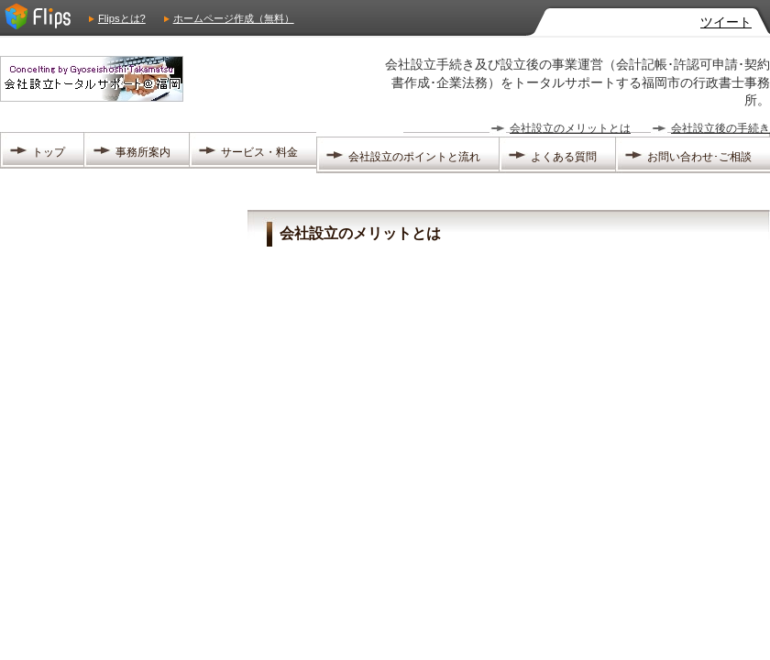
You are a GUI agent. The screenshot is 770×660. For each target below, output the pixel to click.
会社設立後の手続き (720, 128)
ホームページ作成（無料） (233, 18)
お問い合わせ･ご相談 (699, 156)
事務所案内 (143, 152)
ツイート (726, 22)
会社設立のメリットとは (570, 128)
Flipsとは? (122, 18)
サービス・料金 (259, 152)
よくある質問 (564, 156)
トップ (48, 152)
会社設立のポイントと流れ (414, 156)
